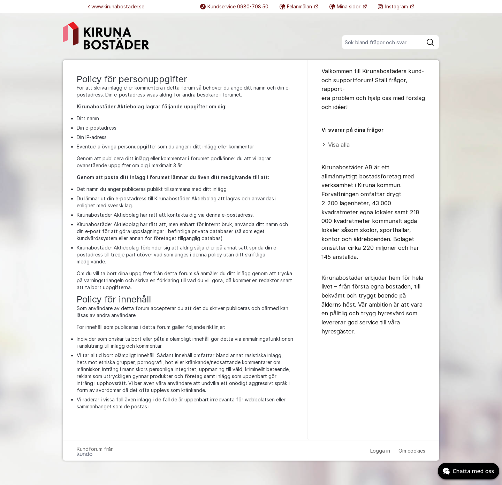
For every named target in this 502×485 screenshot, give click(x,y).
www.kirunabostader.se (116, 6)
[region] (373, 137)
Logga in (380, 451)
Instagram (393, 6)
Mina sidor (345, 6)
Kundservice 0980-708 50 (234, 6)
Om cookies (411, 451)
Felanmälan (296, 6)
